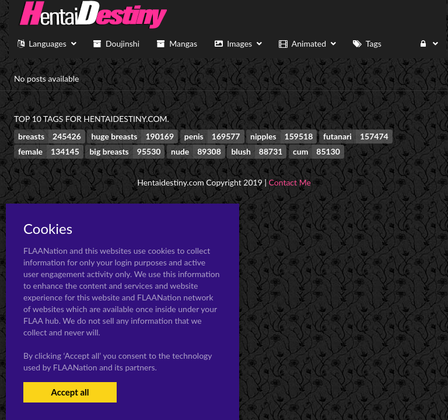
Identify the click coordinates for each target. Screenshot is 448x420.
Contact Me (290, 182)
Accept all (70, 392)
